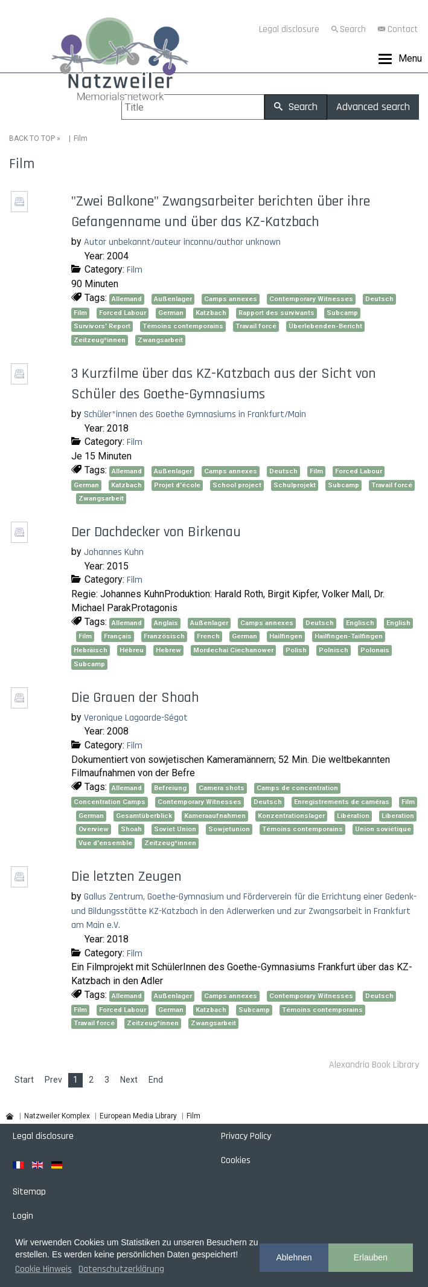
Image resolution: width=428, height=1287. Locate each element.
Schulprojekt (294, 485)
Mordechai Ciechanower (233, 650)
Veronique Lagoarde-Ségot (136, 718)
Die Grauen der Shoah (135, 698)
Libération (353, 816)
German (171, 313)
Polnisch (333, 650)
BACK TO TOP (32, 138)
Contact (403, 29)
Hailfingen (285, 636)
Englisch (360, 623)
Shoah (131, 829)
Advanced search (373, 107)
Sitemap (29, 1191)
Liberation (398, 816)
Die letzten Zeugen (126, 876)
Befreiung (170, 788)
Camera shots (221, 788)
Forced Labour (122, 313)
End (156, 1079)
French (208, 636)
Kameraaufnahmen (215, 816)
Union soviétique (383, 829)
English (398, 623)
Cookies (236, 1160)
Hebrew (168, 650)
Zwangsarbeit (160, 340)
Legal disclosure (289, 29)
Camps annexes (230, 299)
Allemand (127, 299)
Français (118, 636)
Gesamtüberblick (144, 816)
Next (129, 1079)
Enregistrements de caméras (341, 802)
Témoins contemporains (182, 326)
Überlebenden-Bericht (325, 326)
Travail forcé (255, 326)
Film (134, 270)
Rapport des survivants (276, 313)
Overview (93, 829)
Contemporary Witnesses (311, 299)
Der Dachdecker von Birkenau (156, 532)
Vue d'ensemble (105, 843)
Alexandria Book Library (374, 1064)
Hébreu (132, 650)
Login (23, 1216)
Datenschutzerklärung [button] (121, 1269)
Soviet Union (175, 829)
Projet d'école (177, 485)
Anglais (166, 623)
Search (353, 29)
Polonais (374, 650)
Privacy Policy (246, 1136)
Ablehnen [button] (293, 1257)
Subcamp (342, 313)
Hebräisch (90, 650)
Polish (296, 650)
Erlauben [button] (371, 1257)
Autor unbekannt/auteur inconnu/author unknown (182, 242)
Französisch (164, 636)
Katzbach (211, 313)
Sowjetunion (229, 829)
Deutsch (379, 299)
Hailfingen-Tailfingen (349, 636)
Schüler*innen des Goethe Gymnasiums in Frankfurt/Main (195, 414)
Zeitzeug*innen (100, 340)
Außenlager (173, 299)
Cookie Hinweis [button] (43, 1269)
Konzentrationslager (291, 816)
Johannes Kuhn (114, 552)
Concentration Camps (109, 802)
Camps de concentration (297, 788)
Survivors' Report (102, 326)
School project (236, 485)
